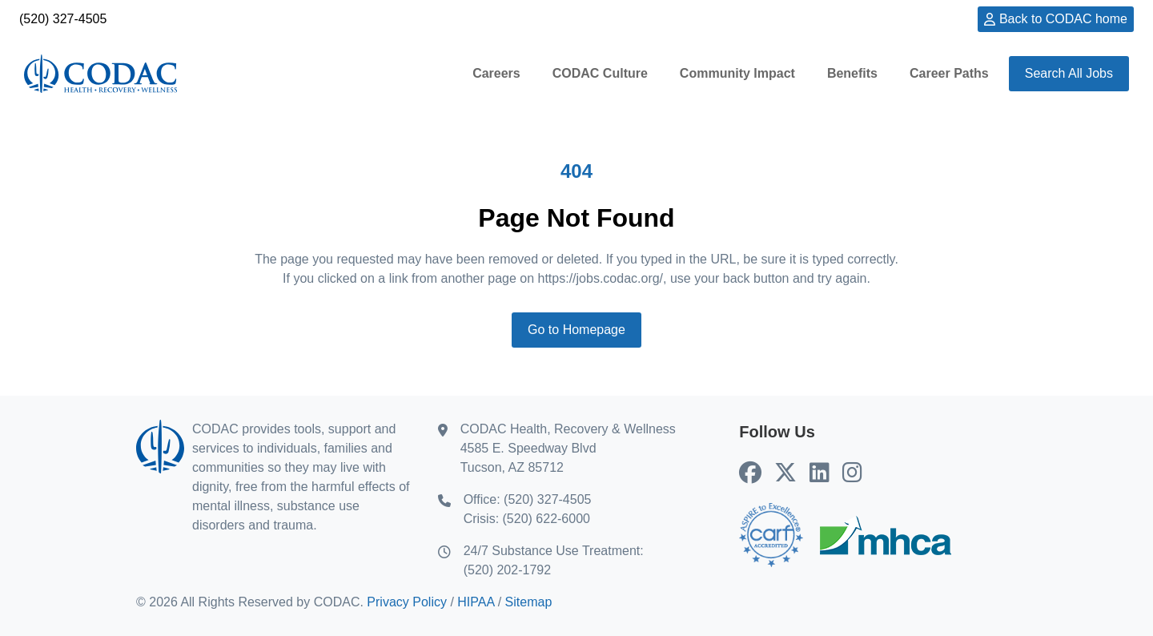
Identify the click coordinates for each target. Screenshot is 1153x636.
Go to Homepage (576, 329)
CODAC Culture (600, 73)
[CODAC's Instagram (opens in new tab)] (852, 473)
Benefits (852, 73)
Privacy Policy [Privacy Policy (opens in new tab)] (407, 602)
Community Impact (737, 73)
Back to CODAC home (1063, 19)
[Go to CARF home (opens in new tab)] (771, 535)
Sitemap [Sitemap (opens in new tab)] (528, 602)
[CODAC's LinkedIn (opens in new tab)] (820, 473)
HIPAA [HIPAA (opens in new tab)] (475, 602)
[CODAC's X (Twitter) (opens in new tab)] (785, 473)
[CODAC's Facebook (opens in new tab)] (750, 473)
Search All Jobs (1069, 73)
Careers (496, 73)
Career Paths (949, 73)
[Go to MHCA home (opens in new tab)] (885, 535)
